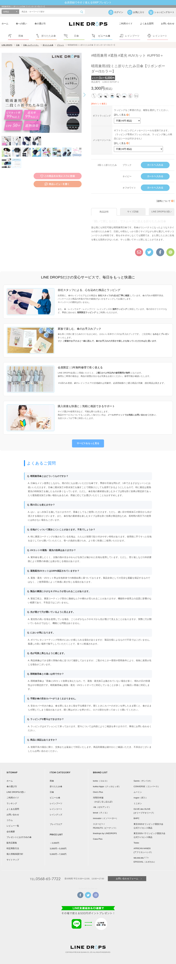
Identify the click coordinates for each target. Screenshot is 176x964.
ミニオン (138, 803)
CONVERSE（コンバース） (147, 786)
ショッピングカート (164, 12)
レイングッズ (56, 814)
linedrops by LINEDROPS (105, 833)
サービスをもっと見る (88, 443)
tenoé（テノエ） (101, 812)
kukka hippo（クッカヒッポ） (107, 786)
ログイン (118, 12)
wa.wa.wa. (139, 857)
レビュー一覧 (13, 826)
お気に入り (138, 12)
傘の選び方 (40, 23)
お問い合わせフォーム (127, 878)
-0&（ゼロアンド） (102, 807)
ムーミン (138, 792)
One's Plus (98, 792)
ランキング (12, 803)
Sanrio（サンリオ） (143, 781)
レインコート (56, 809)
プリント (60, 45)
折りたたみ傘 (48, 45)
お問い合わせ (167, 23)
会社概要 (11, 831)
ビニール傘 (55, 797)
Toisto (136, 843)
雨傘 (52, 781)
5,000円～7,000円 (58, 854)
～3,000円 (54, 843)
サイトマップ (13, 860)
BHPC (136, 818)
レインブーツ (56, 803)
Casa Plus (97, 839)
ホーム (5, 23)
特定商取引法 (13, 848)
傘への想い (21, 23)
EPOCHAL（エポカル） (145, 862)
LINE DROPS (7, 45)
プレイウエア (56, 824)
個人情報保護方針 (15, 854)
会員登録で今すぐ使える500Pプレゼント (87, 2)
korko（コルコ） (100, 781)
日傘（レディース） (31, 45)
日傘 (18, 45)
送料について (165, 201)
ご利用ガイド (125, 23)
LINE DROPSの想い (16, 792)
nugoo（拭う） (141, 797)
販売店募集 (12, 843)
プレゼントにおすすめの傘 (19, 837)
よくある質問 (146, 23)
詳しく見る (122, 114)
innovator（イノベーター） (105, 818)
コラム (10, 820)
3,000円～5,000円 (58, 848)
